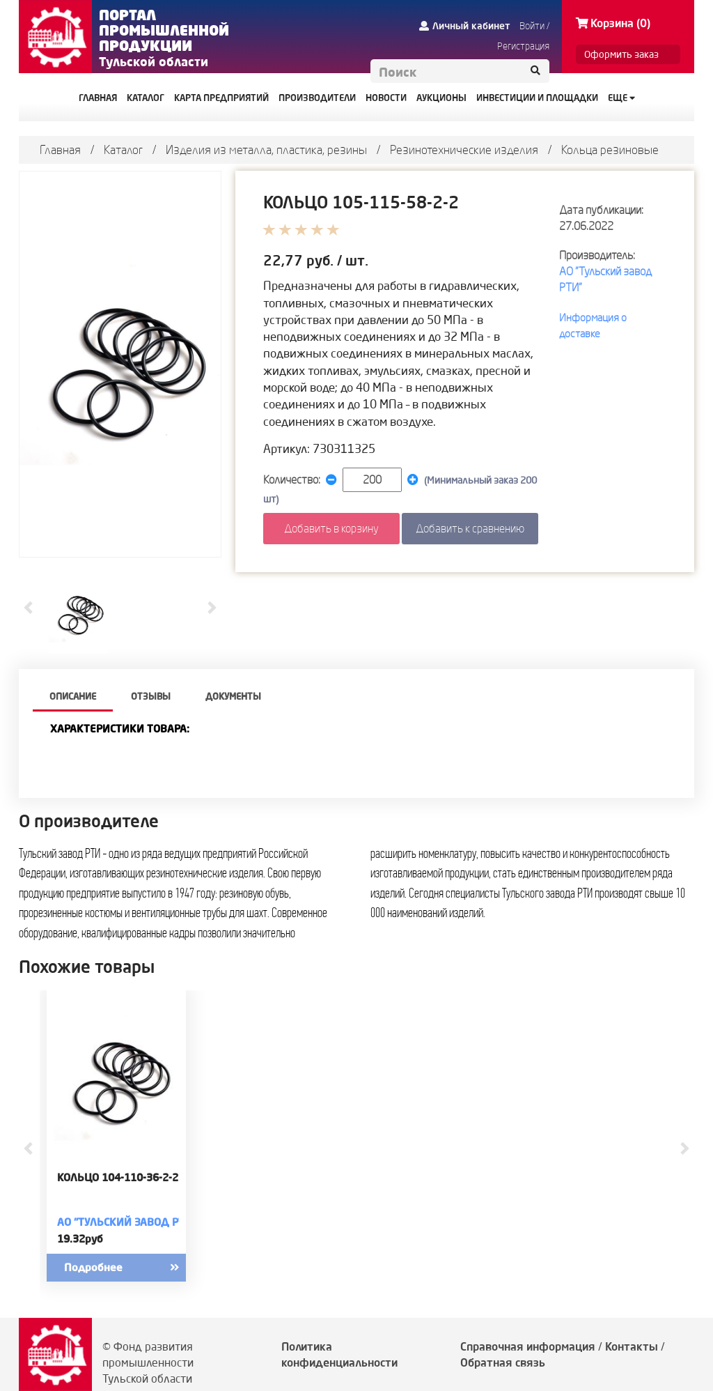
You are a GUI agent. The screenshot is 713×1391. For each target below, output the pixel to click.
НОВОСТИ (386, 97)
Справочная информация (527, 1346)
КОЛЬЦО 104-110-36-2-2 (117, 1177)
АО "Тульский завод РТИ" (126, 1222)
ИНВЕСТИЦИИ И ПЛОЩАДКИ (537, 97)
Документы (233, 696)
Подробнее (133, 1268)
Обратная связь (502, 1362)
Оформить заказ (621, 54)
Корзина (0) (613, 23)
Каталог (123, 149)
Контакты (631, 1346)
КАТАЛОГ (145, 97)
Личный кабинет (464, 26)
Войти (531, 26)
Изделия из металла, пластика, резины (266, 149)
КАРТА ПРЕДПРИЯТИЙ (221, 97)
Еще (621, 97)
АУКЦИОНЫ (441, 97)
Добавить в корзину (331, 528)
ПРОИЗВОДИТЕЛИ (317, 97)
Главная (60, 149)
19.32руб (80, 1238)
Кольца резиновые (610, 149)
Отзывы (151, 696)
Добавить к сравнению (470, 528)
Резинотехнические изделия (464, 149)
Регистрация (523, 46)
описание (72, 696)
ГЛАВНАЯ (98, 97)
